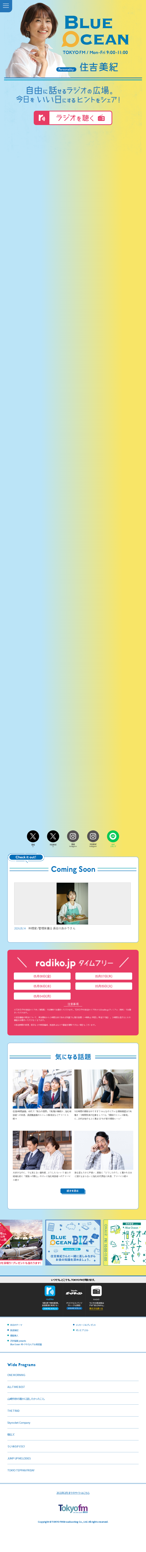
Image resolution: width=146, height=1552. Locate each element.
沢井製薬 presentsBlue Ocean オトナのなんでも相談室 (26, 1342)
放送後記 (14, 1330)
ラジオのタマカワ (16, 1446)
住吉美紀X (53, 844)
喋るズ (10, 1434)
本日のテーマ (16, 1324)
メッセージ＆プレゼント (86, 1324)
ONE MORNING (16, 1375)
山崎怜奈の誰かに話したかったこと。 (26, 1399)
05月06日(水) (42, 986)
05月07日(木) (103, 976)
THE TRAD (13, 1410)
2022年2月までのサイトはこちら (72, 1493)
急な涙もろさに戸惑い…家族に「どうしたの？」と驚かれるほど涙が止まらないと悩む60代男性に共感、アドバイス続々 (103, 1172)
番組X (33, 844)
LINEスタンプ (113, 844)
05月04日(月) (42, 996)
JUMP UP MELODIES (19, 1458)
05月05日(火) (103, 986)
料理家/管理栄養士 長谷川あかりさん (72, 906)
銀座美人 (14, 1335)
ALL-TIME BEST (16, 1387)
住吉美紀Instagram (93, 844)
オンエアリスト (82, 1330)
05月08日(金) (42, 976)
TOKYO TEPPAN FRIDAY (20, 1470)
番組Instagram (73, 844)
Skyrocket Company (18, 1422)
